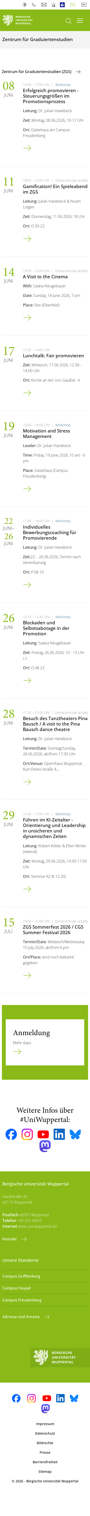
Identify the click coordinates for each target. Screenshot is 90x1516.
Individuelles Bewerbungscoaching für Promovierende (49, 532)
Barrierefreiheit (45, 1462)
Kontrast (25, 5)
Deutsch (74, 5)
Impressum (45, 1423)
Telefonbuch (35, 5)
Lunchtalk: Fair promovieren (53, 355)
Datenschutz (45, 1433)
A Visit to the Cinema (45, 276)
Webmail (45, 5)
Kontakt (10, 1239)
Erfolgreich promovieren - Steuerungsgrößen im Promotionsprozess (51, 96)
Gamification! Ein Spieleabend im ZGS (55, 189)
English (85, 5)
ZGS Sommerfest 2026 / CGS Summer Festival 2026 (53, 930)
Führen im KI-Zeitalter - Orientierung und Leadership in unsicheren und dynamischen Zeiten (54, 827)
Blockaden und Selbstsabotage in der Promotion (46, 628)
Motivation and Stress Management (46, 433)
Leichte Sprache (63, 5)
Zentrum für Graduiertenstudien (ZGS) (37, 71)
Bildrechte (45, 1443)
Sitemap (45, 1471)
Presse (45, 1452)
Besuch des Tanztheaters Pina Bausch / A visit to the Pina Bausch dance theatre (55, 723)
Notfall (54, 5)
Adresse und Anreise (21, 1316)
